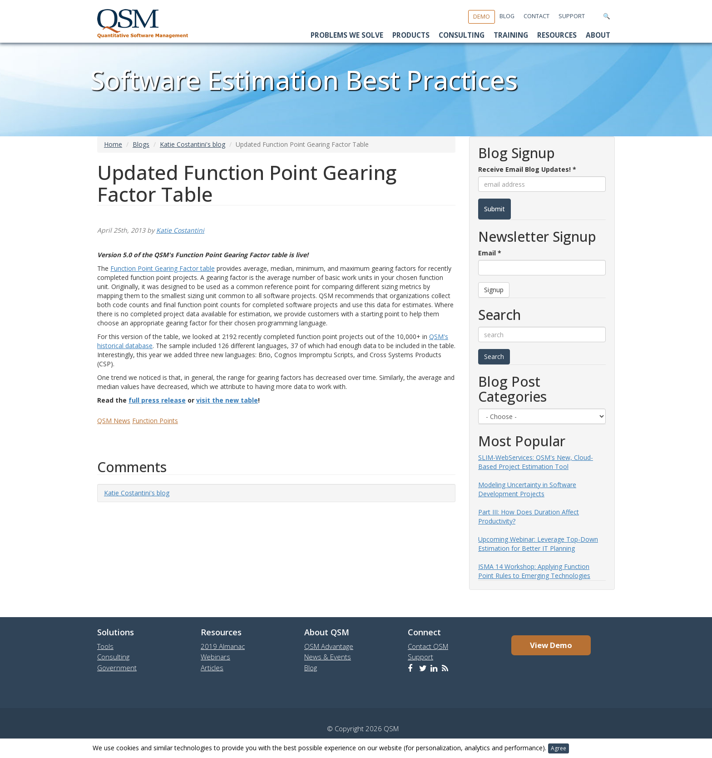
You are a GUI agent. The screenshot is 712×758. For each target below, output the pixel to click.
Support (572, 16)
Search (494, 356)
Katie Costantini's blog (192, 144)
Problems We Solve (347, 35)
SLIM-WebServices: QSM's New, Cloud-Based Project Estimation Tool (535, 462)
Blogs (141, 144)
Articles (212, 667)
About (598, 35)
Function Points (155, 420)
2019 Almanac (223, 646)
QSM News (113, 420)
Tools (105, 646)
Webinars (215, 656)
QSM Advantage (328, 646)
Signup (494, 289)
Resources (557, 35)
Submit (494, 208)
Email (489, 253)
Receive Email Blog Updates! (527, 169)
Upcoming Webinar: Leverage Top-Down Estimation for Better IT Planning (538, 544)
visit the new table (227, 400)
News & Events (327, 656)
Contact (536, 16)
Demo (481, 16)
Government (117, 667)
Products (411, 35)
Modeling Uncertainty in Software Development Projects (527, 489)
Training (511, 35)
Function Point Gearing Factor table (162, 268)
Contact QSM (428, 646)
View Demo (551, 645)
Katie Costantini (180, 230)
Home (113, 144)
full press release (157, 400)
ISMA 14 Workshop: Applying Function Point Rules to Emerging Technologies (534, 571)
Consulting (462, 35)
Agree (558, 748)
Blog (506, 16)
